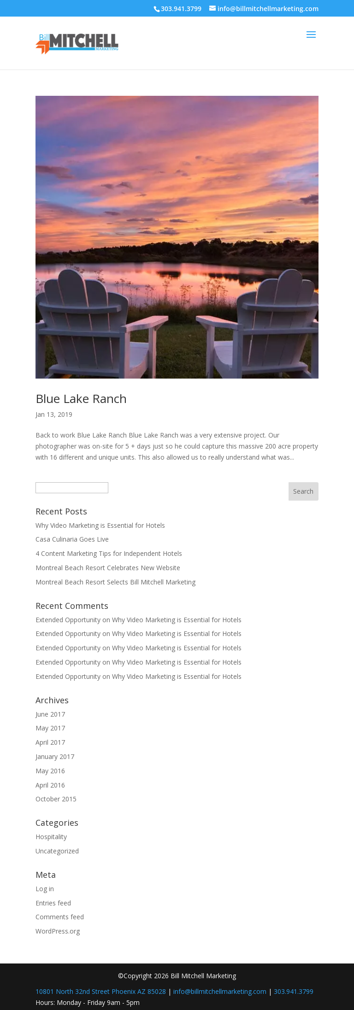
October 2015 (56, 798)
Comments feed (59, 916)
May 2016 (50, 770)
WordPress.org (57, 931)
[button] (311, 40)
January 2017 (54, 756)
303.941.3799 (293, 991)
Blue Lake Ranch (81, 398)
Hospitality (51, 836)
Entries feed (53, 903)
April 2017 (50, 742)
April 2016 (50, 785)
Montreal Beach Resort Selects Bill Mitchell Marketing (115, 582)
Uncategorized (57, 851)
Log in (44, 888)
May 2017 (50, 728)
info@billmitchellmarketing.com (219, 991)
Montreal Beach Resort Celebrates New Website (107, 567)
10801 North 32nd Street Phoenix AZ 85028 (100, 991)
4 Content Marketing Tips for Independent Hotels (108, 553)
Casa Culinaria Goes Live (72, 539)
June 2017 (50, 714)
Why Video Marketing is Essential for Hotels (100, 525)
